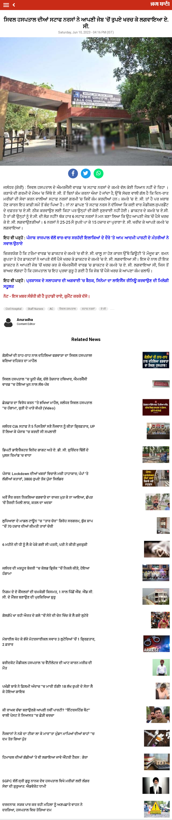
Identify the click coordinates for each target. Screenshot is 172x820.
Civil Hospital (14, 308)
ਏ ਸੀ (103, 308)
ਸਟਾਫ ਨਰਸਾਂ (88, 308)
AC (51, 308)
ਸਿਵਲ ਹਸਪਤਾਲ (67, 308)
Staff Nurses (35, 308)
